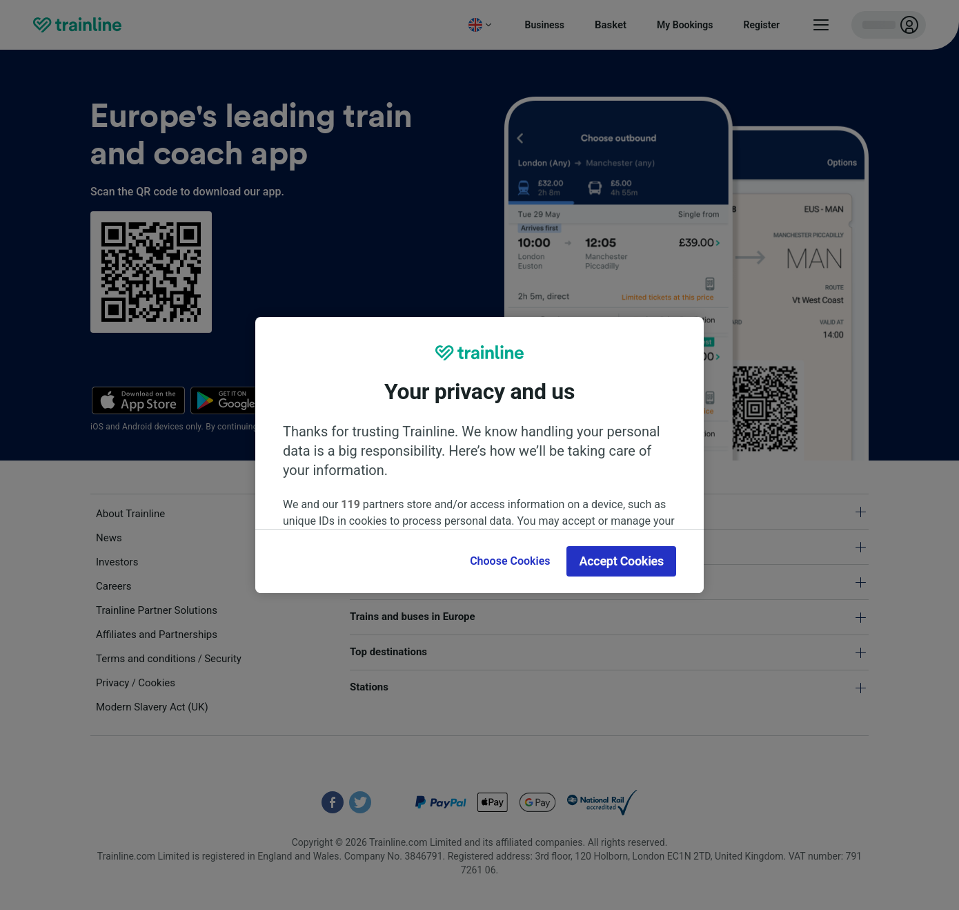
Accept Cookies (621, 561)
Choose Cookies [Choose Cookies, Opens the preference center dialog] (510, 561)
